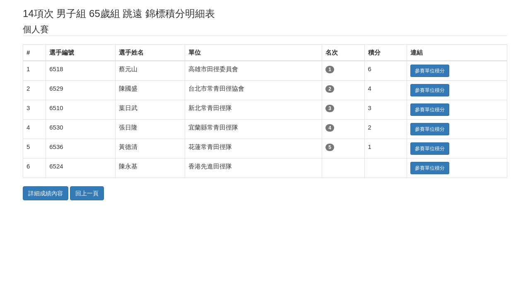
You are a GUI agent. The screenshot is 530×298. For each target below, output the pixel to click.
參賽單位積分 (430, 71)
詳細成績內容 (45, 193)
